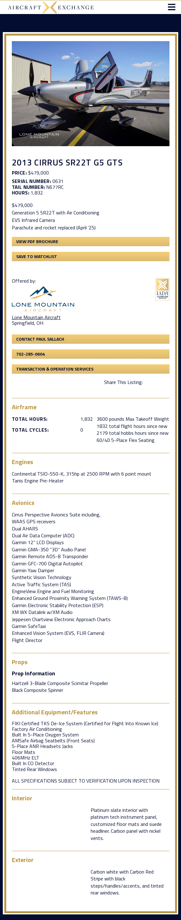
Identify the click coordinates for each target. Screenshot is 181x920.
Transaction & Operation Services (54, 369)
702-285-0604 (30, 354)
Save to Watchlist (36, 256)
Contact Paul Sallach (40, 339)
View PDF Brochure (37, 241)
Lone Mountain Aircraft (36, 317)
